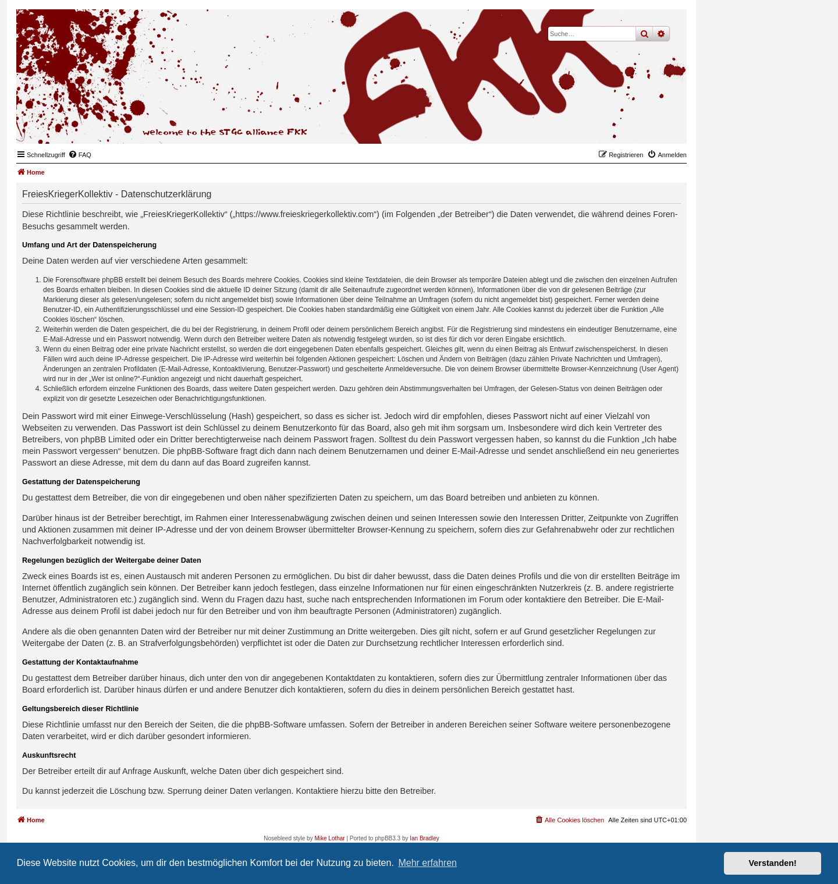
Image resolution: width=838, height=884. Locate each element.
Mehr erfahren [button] (427, 863)
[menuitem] (79, 155)
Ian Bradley (424, 838)
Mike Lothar (329, 838)
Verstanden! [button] (773, 863)
